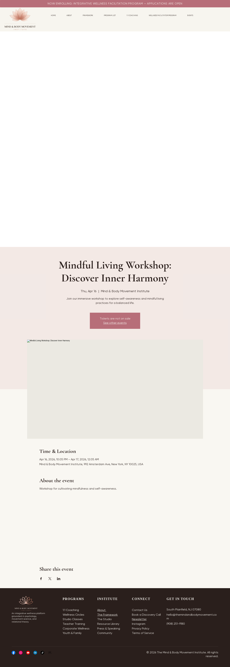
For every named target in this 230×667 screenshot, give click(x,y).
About (101, 610)
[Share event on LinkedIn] (58, 578)
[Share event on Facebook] (41, 578)
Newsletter (139, 619)
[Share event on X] (50, 578)
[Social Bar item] (13, 652)
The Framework (107, 614)
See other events (115, 323)
